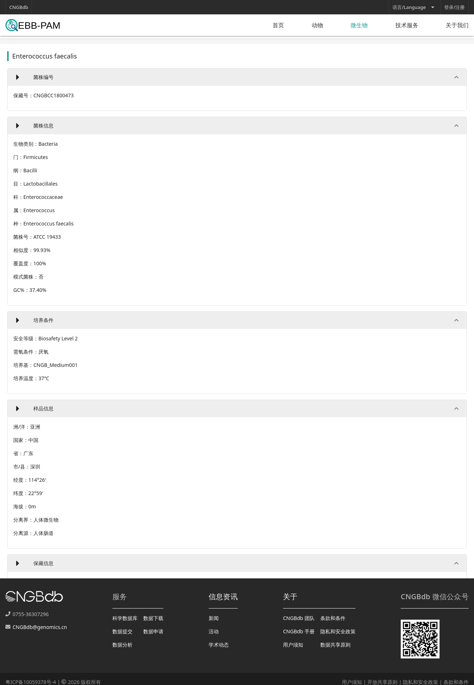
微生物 (359, 25)
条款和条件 (332, 618)
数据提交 (122, 631)
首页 (278, 25)
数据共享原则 (335, 644)
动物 (317, 25)
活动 (214, 631)
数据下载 (153, 618)
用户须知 (293, 644)
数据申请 (153, 631)
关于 (290, 596)
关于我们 (457, 25)
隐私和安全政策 (338, 631)
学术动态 (219, 644)
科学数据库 (125, 618)
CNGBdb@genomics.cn (40, 627)
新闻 (214, 618)
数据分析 (122, 644)
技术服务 (406, 25)
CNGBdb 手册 (299, 631)
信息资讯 (223, 596)
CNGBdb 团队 (299, 618)
